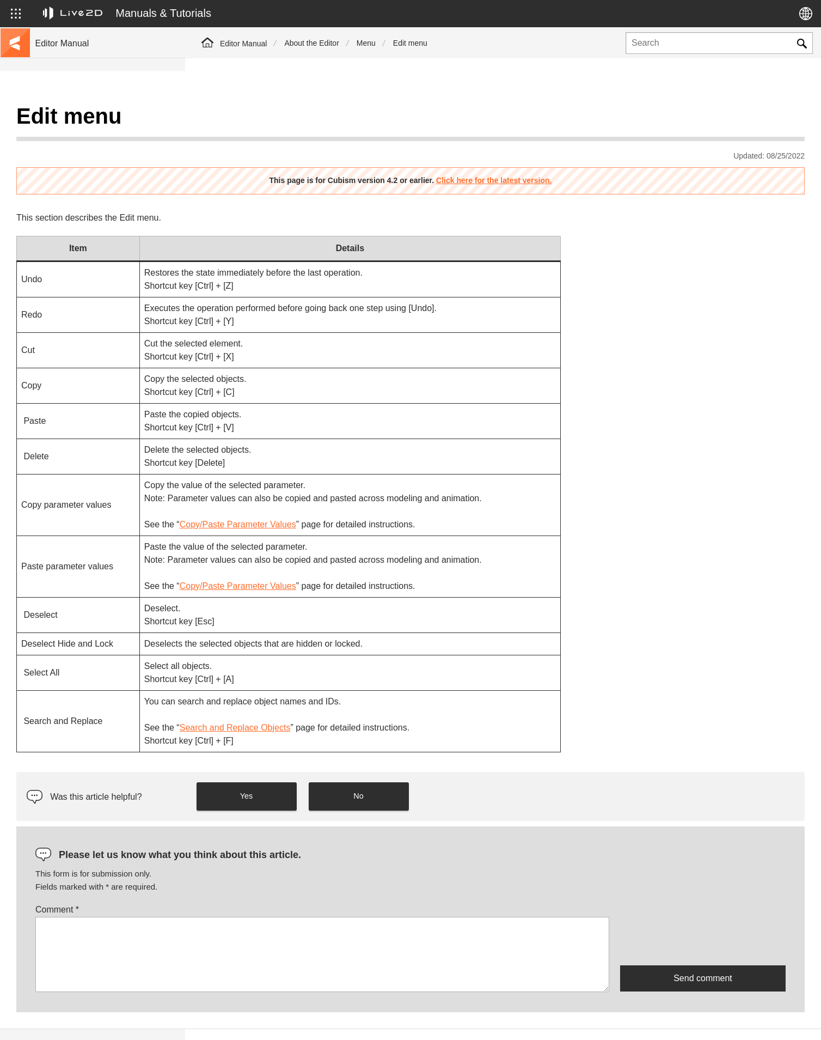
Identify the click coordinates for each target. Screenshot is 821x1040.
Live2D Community (756, 1019)
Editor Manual (243, 43)
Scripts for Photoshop (72, 381)
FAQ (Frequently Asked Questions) (95, 207)
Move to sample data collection (88, 154)
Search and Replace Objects (420, 700)
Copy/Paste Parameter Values (423, 497)
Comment (242, 882)
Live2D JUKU (609, 1019)
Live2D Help (677, 1019)
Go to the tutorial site (71, 137)
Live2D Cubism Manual (75, 119)
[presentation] (703, 913)
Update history (60, 189)
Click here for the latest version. (586, 153)
